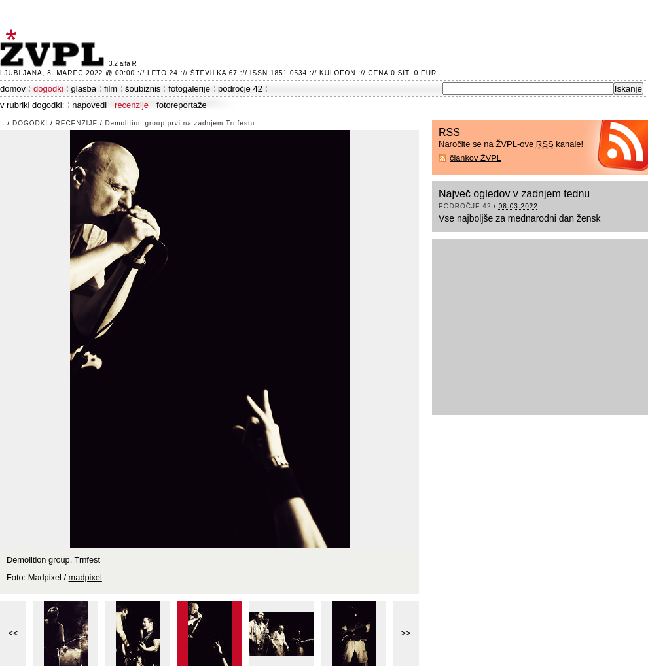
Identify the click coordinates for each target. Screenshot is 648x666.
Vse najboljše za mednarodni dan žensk (520, 218)
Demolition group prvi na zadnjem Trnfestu (180, 123)
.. (2, 123)
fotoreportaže (181, 105)
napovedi (89, 105)
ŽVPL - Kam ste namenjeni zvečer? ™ (54, 48)
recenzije (132, 105)
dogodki (48, 88)
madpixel (85, 577)
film (110, 88)
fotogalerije (189, 88)
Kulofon (337, 72)
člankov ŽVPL (475, 158)
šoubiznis (142, 88)
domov (13, 88)
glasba (83, 88)
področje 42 (240, 88)
